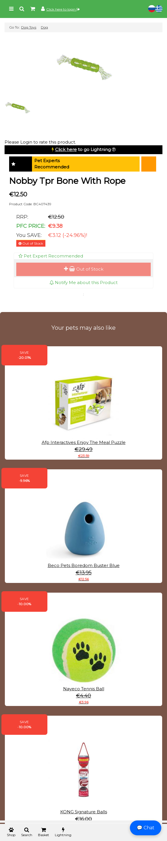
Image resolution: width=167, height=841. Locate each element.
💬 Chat (145, 827)
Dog (44, 27)
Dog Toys (28, 27)
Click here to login (63, 9)
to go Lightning (83, 149)
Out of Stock (83, 269)
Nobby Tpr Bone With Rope (67, 181)
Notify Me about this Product (83, 282)
